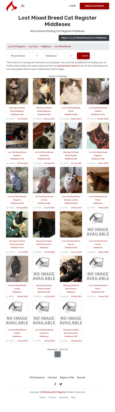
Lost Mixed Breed (63, 46)
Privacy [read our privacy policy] (52, 398)
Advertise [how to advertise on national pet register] (63, 398)
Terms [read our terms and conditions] (43, 398)
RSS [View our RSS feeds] (73, 398)
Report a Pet (67, 378)
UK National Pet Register (54, 392)
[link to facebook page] (55, 384)
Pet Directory (37, 378)
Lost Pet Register (16, 46)
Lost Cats (33, 46)
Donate (81, 378)
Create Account (94, 6)
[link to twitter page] (61, 384)
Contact (52, 378)
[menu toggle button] (23, 6)
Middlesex (46, 46)
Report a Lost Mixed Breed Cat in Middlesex (84, 38)
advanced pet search (67, 66)
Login (72, 6)
